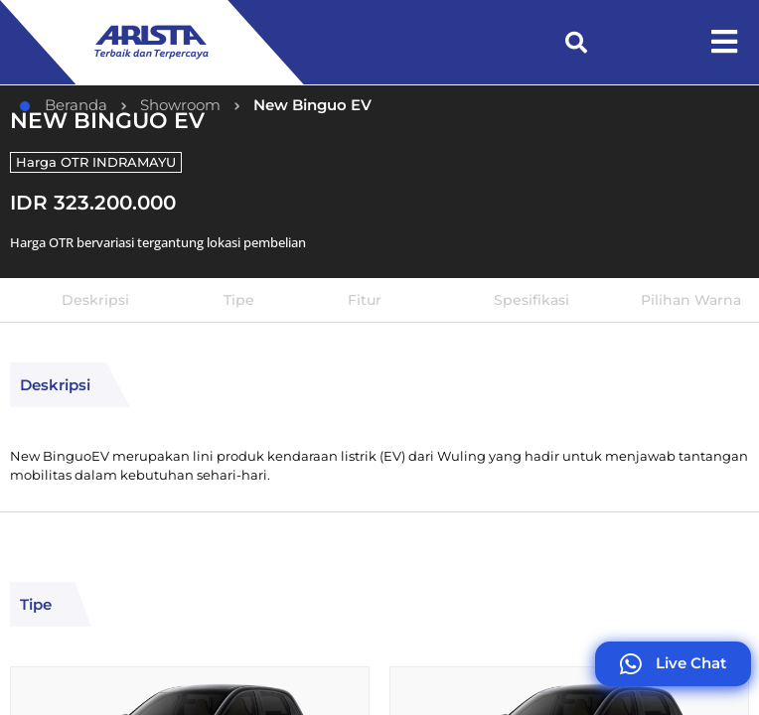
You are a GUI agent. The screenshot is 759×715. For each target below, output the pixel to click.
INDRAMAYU (134, 162)
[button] (576, 43)
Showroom (180, 104)
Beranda (63, 104)
